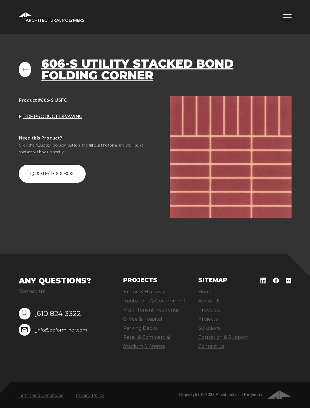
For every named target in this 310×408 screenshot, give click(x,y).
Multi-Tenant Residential (152, 310)
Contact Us (211, 346)
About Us (209, 301)
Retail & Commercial (146, 337)
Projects (208, 319)
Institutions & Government (154, 301)
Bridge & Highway (144, 292)
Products (209, 310)
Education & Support (223, 337)
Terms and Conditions (41, 395)
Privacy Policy (90, 395)
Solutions (209, 328)
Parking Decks (140, 328)
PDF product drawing (52, 116)
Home (205, 292)
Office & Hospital (142, 319)
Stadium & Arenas (144, 346)
